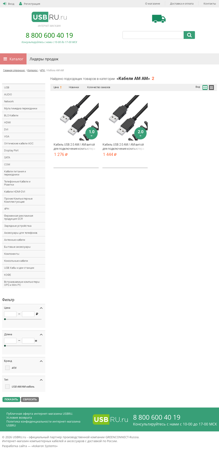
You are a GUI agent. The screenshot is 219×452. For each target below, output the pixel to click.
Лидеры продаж (44, 58)
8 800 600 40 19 (49, 35)
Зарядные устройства (17, 225)
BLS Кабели (11, 115)
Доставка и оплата (182, 3)
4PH (42, 70)
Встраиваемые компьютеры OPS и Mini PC (22, 283)
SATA (7, 157)
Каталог (16, 58)
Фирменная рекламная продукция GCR (18, 217)
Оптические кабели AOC (19, 143)
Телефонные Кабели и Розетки (17, 183)
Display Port (11, 150)
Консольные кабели (16, 260)
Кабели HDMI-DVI (14, 191)
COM (7, 164)
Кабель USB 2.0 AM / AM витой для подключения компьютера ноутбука (76, 147)
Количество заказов (98, 87)
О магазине (152, 3)
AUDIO (8, 94)
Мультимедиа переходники (20, 108)
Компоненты (11, 253)
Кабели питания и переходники (15, 173)
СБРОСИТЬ (30, 399)
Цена (57, 87)
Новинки (74, 87)
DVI (6, 129)
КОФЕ (7, 274)
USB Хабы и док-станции (19, 267)
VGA (6, 136)
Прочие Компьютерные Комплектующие (18, 200)
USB (6, 87)
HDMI (7, 122)
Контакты (210, 3)
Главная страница (14, 70)
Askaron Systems (44, 446)
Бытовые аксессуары (17, 246)
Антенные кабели (14, 239)
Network (9, 101)
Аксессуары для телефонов (20, 232)
